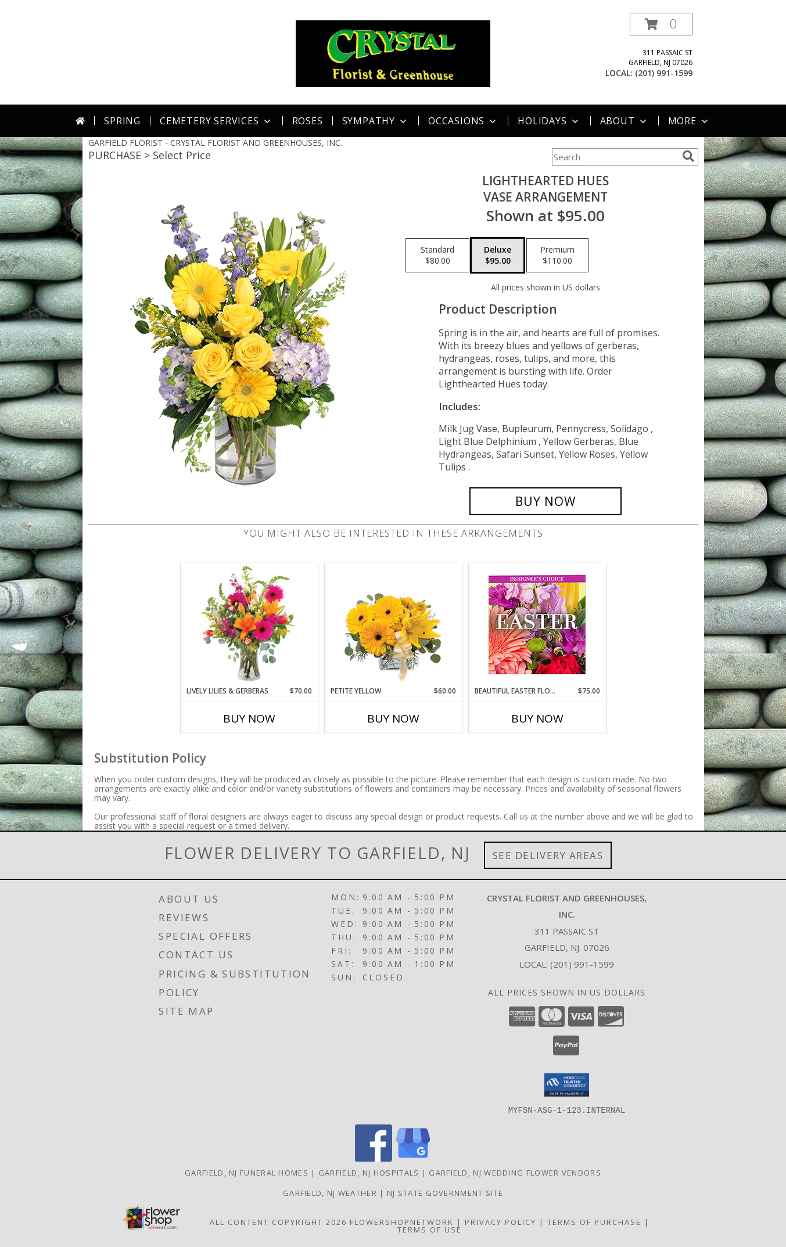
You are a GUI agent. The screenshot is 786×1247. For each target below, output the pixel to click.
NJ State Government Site (445, 1192)
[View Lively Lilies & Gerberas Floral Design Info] (248, 624)
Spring (122, 120)
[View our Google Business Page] (413, 1157)
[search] (688, 156)
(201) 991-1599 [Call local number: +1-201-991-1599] (663, 72)
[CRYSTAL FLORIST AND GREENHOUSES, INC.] (393, 52)
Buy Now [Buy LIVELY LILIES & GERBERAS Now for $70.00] (249, 718)
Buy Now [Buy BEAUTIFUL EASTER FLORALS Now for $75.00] (537, 718)
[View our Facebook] (373, 1157)
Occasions (463, 120)
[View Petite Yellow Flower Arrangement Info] (393, 625)
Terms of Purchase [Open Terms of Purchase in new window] (594, 1221)
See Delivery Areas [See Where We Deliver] (548, 855)
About (624, 120)
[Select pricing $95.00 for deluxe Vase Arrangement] (497, 255)
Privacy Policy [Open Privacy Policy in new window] (500, 1221)
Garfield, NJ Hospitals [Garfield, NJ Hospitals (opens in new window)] (368, 1172)
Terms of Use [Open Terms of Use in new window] (429, 1229)
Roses (307, 120)
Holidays (549, 120)
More (689, 120)
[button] (661, 24)
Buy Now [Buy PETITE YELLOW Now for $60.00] (393, 718)
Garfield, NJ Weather (330, 1192)
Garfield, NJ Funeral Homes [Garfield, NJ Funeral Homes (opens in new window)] (246, 1172)
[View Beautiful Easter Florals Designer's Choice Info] (537, 625)
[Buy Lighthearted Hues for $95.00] (545, 501)
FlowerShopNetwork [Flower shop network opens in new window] (402, 1221)
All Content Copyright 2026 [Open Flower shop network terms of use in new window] (278, 1221)
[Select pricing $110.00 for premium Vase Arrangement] (557, 255)
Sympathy (375, 120)
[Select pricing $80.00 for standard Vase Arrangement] (437, 255)
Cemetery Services (216, 120)
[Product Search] (614, 157)
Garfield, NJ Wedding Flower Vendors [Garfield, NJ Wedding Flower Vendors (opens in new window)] (515, 1172)
